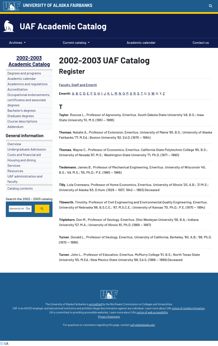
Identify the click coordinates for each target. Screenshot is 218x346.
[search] (19, 208)
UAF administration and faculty (25, 178)
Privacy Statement (109, 316)
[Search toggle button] (210, 5)
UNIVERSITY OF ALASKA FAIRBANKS (57, 5)
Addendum (16, 126)
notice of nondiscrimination (188, 308)
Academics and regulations (28, 84)
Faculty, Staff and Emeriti (78, 85)
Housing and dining (22, 160)
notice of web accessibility (152, 312)
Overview (14, 144)
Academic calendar (140, 42)
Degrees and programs (24, 73)
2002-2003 (29, 58)
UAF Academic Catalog (63, 26)
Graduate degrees (21, 116)
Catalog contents (20, 188)
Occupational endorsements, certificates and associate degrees (29, 100)
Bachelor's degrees (22, 110)
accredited (95, 304)
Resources (15, 171)
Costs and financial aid (24, 155)
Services (14, 165)
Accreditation (18, 89)
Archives (15, 42)
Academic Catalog (29, 64)
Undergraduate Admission (27, 149)
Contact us (200, 42)
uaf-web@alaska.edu (142, 325)
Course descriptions (22, 121)
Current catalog (74, 42)
